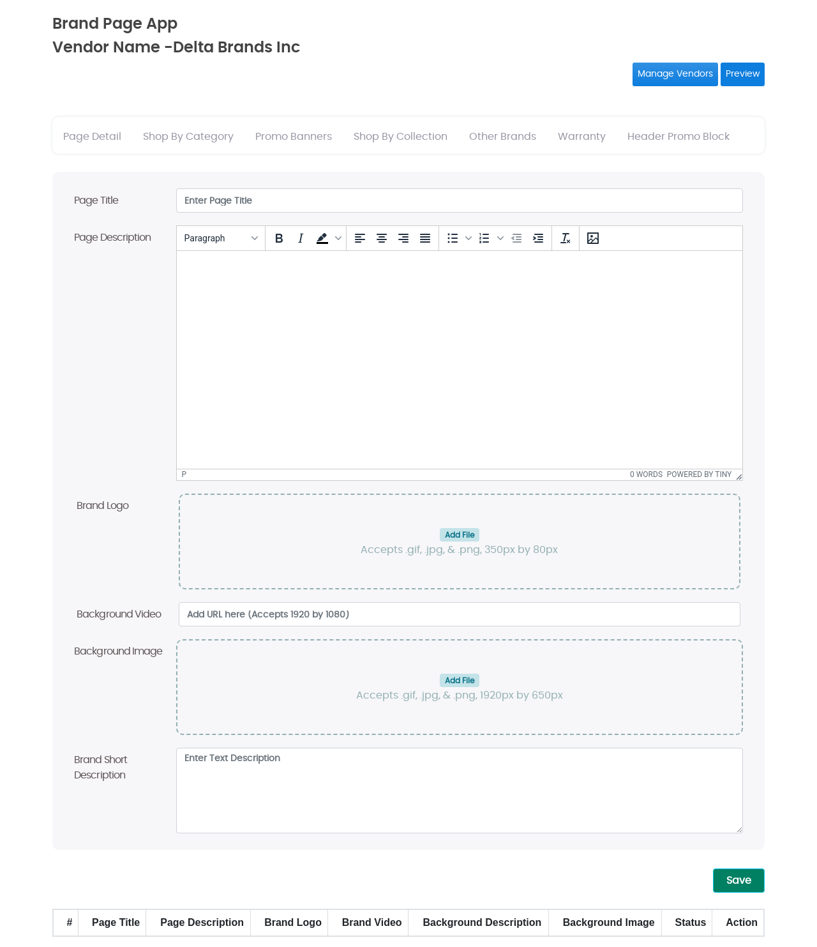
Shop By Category (188, 137)
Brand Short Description (100, 767)
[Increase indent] (538, 238)
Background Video (119, 614)
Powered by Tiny (699, 474)
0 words (646, 474)
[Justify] (425, 238)
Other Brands (502, 137)
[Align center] (382, 238)
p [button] (184, 474)
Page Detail (92, 137)
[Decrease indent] (516, 238)
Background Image (118, 651)
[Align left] (360, 238)
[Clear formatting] (565, 238)
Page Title (96, 200)
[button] (327, 238)
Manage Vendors (675, 74)
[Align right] (403, 238)
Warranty (582, 137)
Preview (743, 74)
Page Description (112, 237)
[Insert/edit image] (593, 238)
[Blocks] (220, 238)
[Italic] (300, 238)
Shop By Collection (400, 137)
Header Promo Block (678, 137)
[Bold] (279, 238)
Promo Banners (293, 137)
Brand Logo (102, 506)
